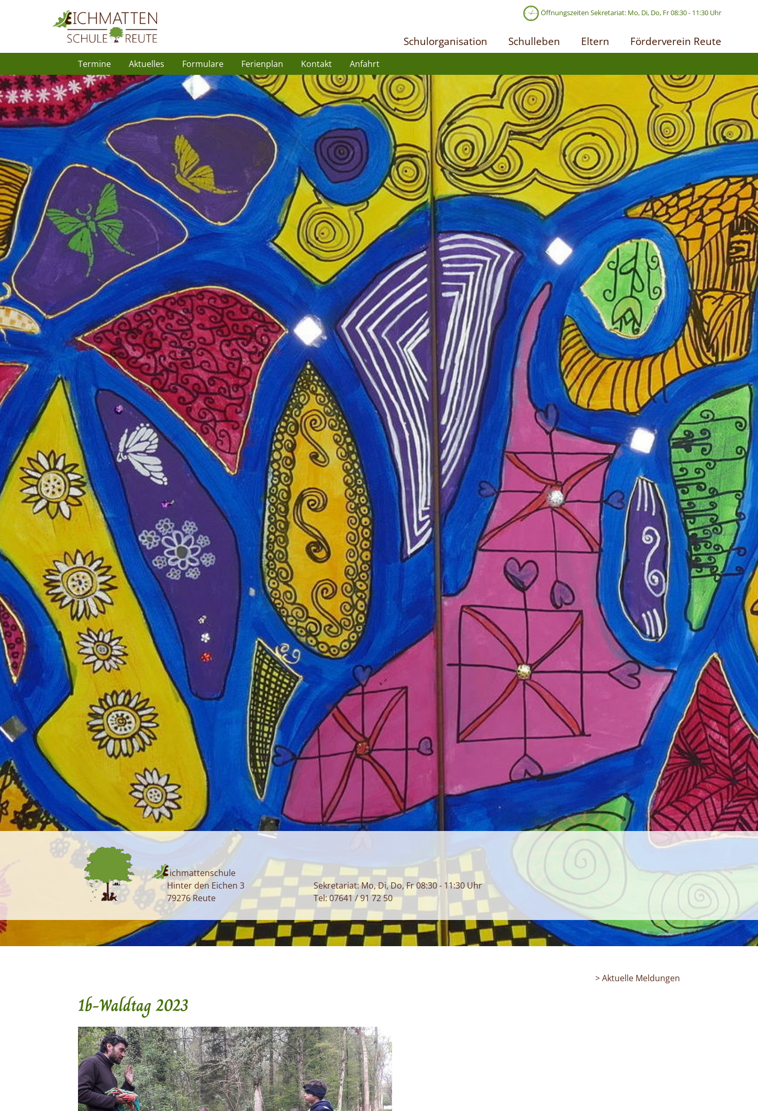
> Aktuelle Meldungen (637, 978)
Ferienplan (262, 64)
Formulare (203, 64)
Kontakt (316, 64)
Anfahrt (365, 64)
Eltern (595, 41)
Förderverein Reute (675, 41)
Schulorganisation (445, 41)
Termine (94, 64)
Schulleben (534, 41)
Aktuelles (146, 64)
